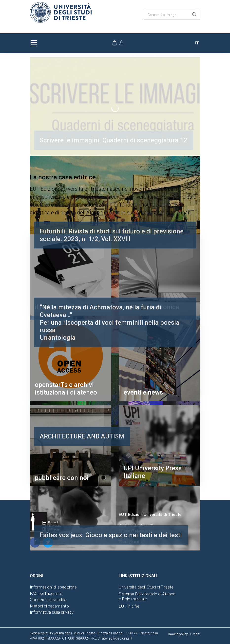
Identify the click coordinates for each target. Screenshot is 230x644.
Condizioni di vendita (48, 599)
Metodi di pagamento (49, 606)
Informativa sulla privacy (52, 612)
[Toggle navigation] (33, 43)
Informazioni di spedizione (53, 587)
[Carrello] (114, 43)
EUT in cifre (129, 606)
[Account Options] (121, 43)
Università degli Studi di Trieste (146, 587)
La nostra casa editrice (63, 177)
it (197, 43)
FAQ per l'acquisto (46, 593)
